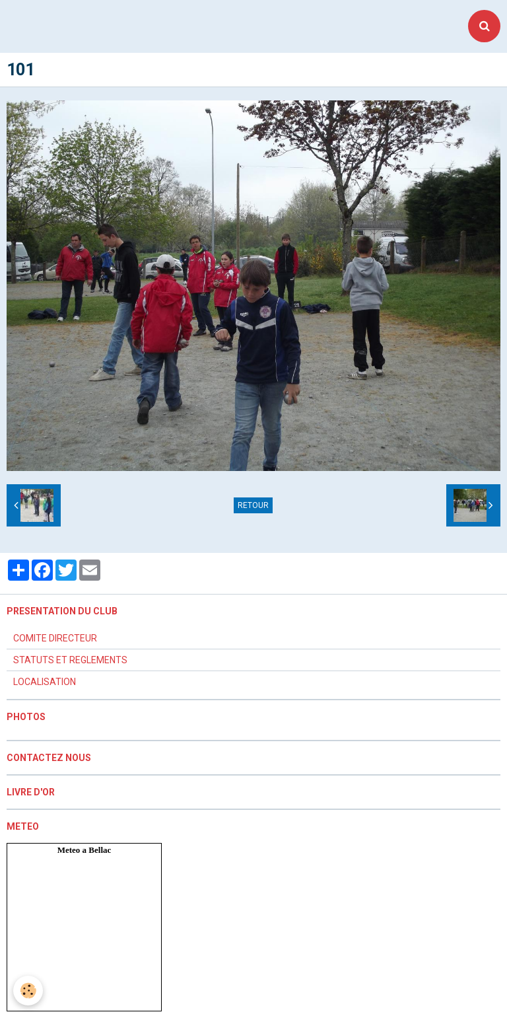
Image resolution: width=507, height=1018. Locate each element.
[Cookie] (28, 990)
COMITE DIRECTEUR (55, 638)
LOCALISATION (44, 681)
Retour (253, 505)
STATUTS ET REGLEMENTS (70, 660)
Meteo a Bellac (84, 850)
